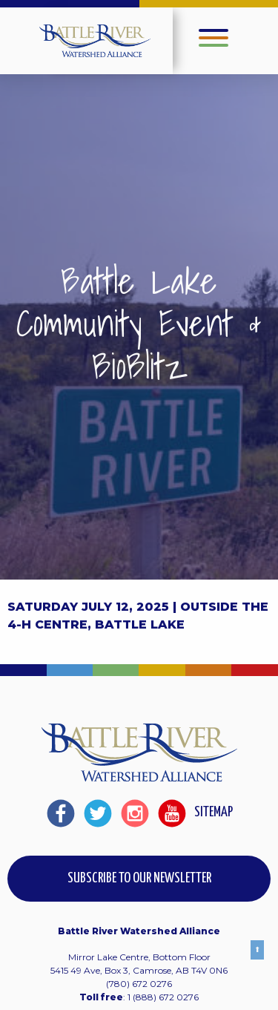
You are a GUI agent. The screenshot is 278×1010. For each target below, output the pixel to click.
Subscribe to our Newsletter (139, 878)
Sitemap (213, 812)
